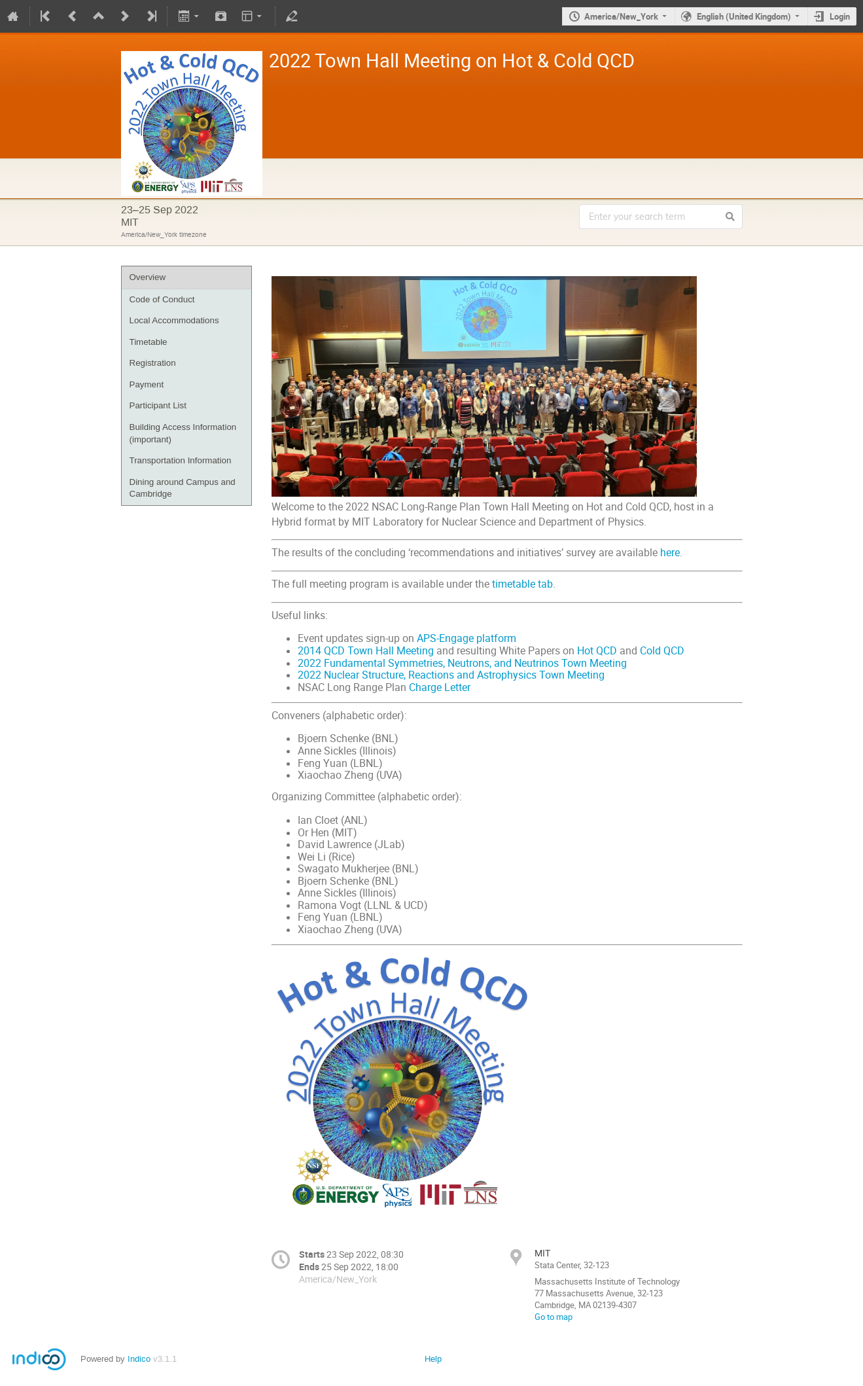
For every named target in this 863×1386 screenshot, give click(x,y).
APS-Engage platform (466, 637)
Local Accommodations (174, 320)
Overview (148, 277)
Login (840, 16)
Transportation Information (181, 460)
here (670, 551)
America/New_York (621, 16)
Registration (153, 363)
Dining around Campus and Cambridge (183, 488)
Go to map (553, 1315)
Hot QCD (597, 649)
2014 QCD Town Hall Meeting (366, 649)
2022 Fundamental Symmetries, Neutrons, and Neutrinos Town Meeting (462, 662)
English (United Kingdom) (744, 16)
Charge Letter (439, 686)
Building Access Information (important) (183, 433)
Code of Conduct (162, 299)
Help (433, 1357)
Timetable (148, 342)
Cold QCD (662, 649)
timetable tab (522, 583)
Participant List (158, 405)
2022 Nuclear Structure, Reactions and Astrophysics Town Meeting (451, 674)
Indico (139, 1357)
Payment (147, 384)
